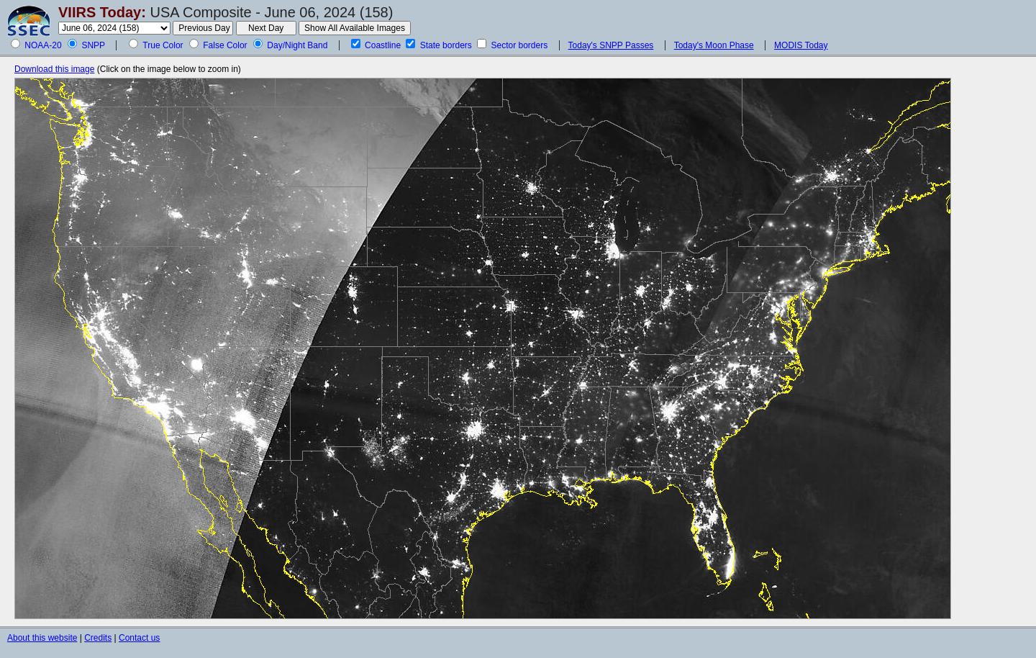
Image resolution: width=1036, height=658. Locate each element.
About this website (42, 638)
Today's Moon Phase (714, 45)
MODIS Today (800, 45)
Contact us (139, 638)
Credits (98, 638)
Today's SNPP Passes (611, 45)
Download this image (54, 69)
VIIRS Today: (102, 12)
